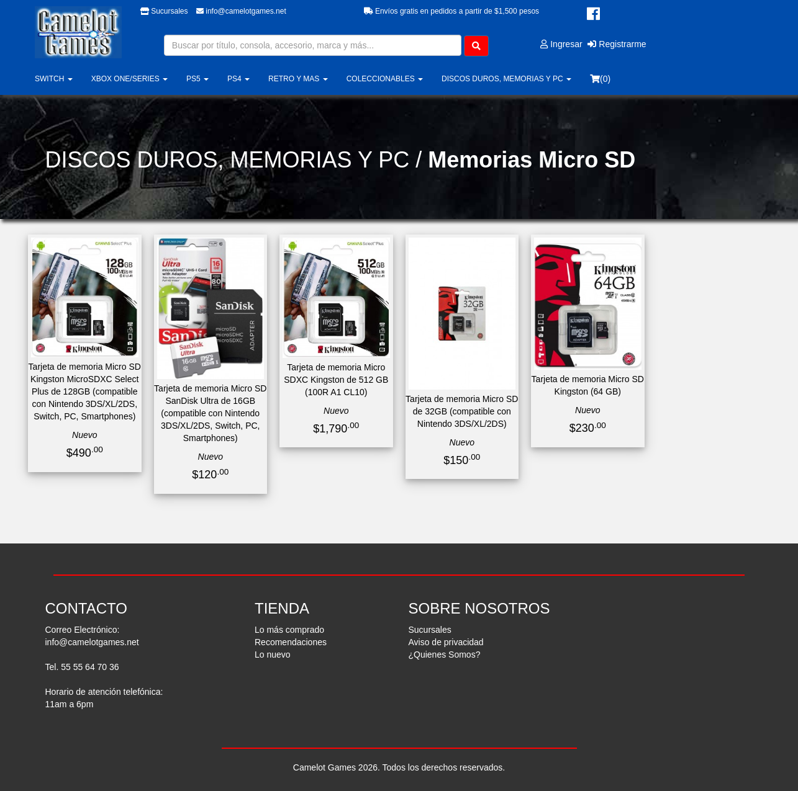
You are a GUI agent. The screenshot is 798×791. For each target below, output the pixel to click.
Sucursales (164, 11)
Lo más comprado (289, 630)
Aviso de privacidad (446, 642)
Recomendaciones (291, 642)
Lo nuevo (273, 654)
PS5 (197, 78)
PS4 (238, 78)
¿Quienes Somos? (445, 654)
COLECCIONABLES (385, 78)
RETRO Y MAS (298, 78)
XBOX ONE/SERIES (129, 78)
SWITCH (54, 78)
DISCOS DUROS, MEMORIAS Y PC (506, 78)
